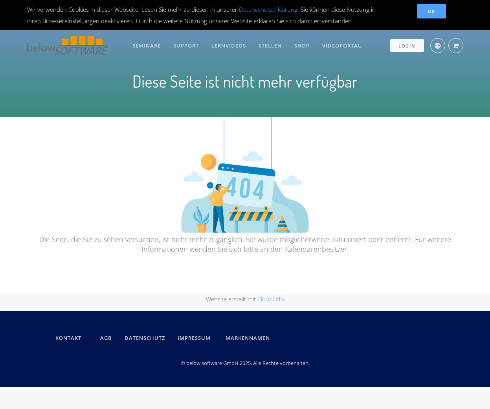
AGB (106, 337)
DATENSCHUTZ (145, 337)
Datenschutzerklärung (268, 9)
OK (431, 11)
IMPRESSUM (195, 337)
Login (407, 46)
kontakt (68, 337)
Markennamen (248, 337)
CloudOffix (270, 299)
